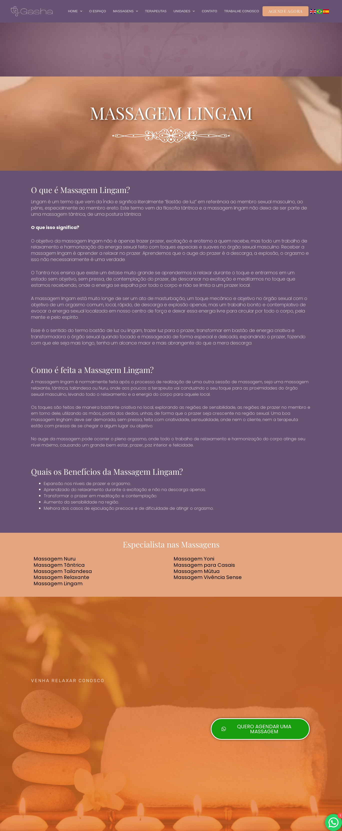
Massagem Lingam (58, 583)
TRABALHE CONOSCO (241, 11)
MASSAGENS (125, 11)
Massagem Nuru (55, 558)
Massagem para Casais (204, 565)
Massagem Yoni (194, 558)
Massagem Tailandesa (63, 571)
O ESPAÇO (97, 11)
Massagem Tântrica (59, 565)
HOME (75, 11)
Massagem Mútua (197, 571)
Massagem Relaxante (61, 577)
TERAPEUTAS (155, 11)
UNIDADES (184, 11)
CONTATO (209, 11)
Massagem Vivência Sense (208, 577)
